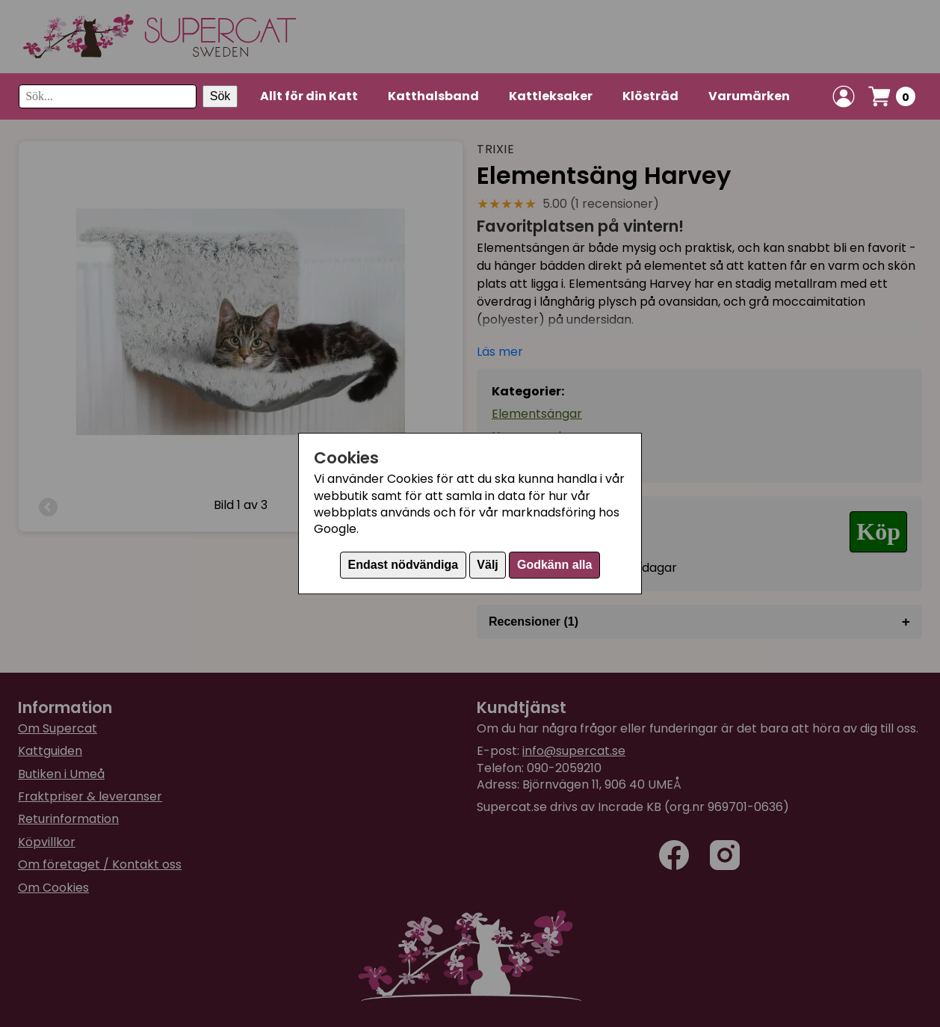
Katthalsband (433, 96)
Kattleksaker (551, 96)
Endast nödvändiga (403, 564)
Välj (487, 564)
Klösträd (650, 96)
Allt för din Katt (309, 96)
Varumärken (749, 96)
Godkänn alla (554, 564)
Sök (220, 96)
